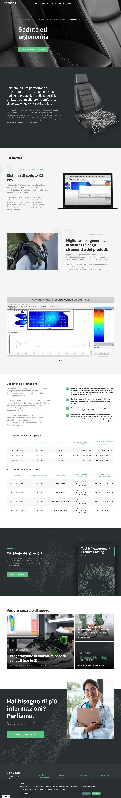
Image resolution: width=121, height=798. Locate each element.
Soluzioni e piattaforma (41, 3)
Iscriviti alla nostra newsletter (33, 49)
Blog (69, 3)
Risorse (53, 3)
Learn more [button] (26, 793)
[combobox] (6, 796)
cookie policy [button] (23, 787)
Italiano (5, 796)
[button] (109, 327)
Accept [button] (96, 793)
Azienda (61, 3)
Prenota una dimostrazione (105, 3)
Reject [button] (86, 793)
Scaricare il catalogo (17, 574)
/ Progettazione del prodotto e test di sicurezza (50, 19)
